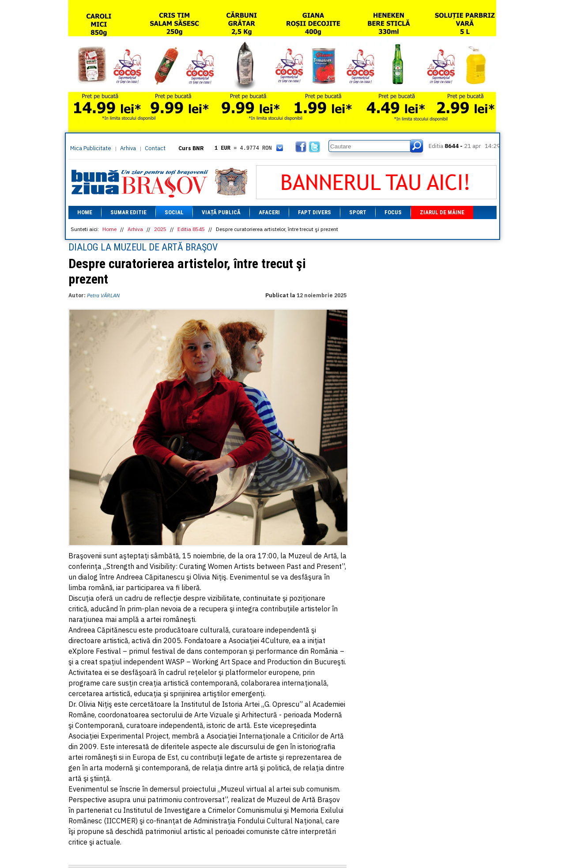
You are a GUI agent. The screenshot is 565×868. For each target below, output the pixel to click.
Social (174, 212)
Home (84, 212)
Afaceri (269, 212)
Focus (393, 212)
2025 (160, 229)
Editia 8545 (191, 229)
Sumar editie (128, 212)
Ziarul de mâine (442, 212)
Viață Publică (221, 212)
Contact (155, 148)
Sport (357, 212)
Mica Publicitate (90, 148)
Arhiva (128, 148)
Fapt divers (314, 212)
